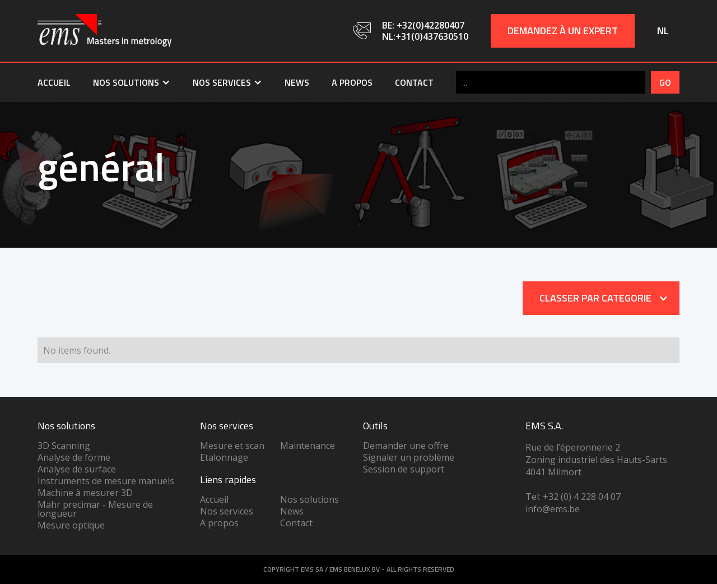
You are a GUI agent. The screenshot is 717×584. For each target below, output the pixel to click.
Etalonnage (224, 457)
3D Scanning (64, 445)
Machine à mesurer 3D (85, 492)
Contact (414, 82)
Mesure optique (71, 525)
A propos (352, 82)
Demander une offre (406, 445)
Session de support (403, 469)
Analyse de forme (74, 457)
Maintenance (307, 445)
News (297, 82)
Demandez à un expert (563, 30)
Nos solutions (309, 499)
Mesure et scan (232, 445)
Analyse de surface (77, 469)
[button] (131, 82)
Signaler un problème (408, 457)
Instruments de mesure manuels (106, 480)
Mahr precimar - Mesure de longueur (95, 509)
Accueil (54, 82)
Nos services (226, 511)
